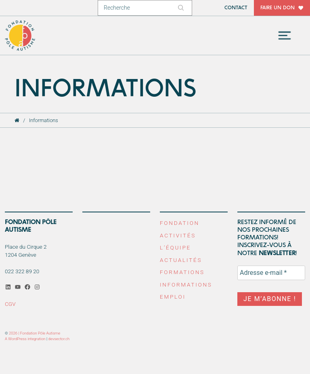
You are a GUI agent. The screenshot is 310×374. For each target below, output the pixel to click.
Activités (178, 235)
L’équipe (175, 247)
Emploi (173, 296)
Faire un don (277, 7)
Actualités (181, 260)
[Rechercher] (182, 8)
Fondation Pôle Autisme (20, 35)
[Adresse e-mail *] (271, 273)
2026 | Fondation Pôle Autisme (34, 333)
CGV (10, 304)
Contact (235, 7)
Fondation (179, 223)
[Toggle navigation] (284, 35)
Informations (186, 284)
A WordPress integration (25, 339)
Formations (182, 272)
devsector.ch (59, 339)
